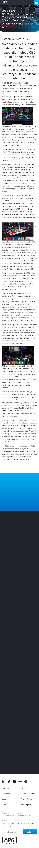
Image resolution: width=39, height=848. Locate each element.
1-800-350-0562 (8, 815)
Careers (24, 788)
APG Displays (26, 804)
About (4, 799)
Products (5, 788)
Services (5, 804)
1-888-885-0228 (23, 815)
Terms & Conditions (29, 793)
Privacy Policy (26, 799)
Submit (30, 832)
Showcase (6, 793)
